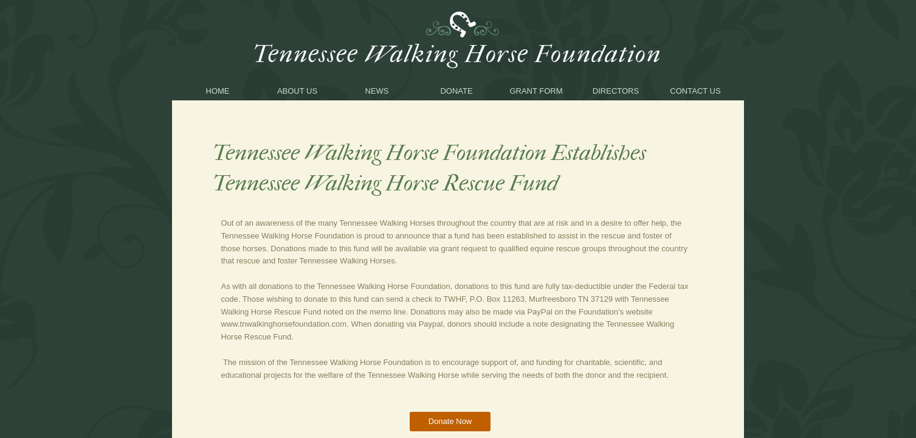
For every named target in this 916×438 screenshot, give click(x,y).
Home (218, 91)
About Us (297, 91)
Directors (616, 91)
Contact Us (695, 91)
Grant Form (535, 91)
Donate (456, 91)
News (377, 91)
